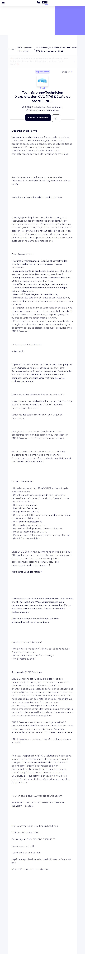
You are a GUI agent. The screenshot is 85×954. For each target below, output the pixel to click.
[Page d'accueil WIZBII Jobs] (42, 3)
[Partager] (66, 72)
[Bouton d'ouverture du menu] (3, 3)
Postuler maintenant (38, 118)
